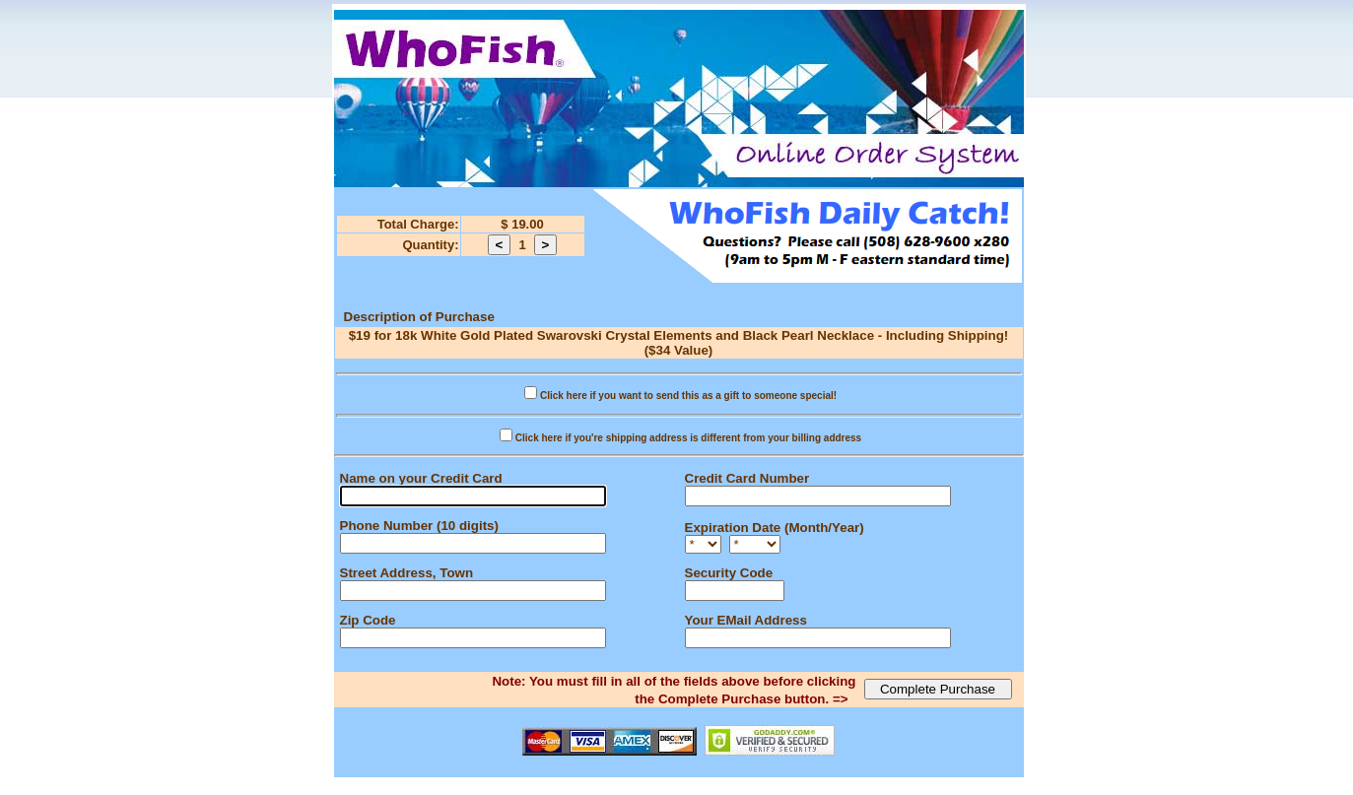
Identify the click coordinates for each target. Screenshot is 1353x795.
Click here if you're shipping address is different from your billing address (688, 437)
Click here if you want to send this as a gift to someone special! (688, 395)
